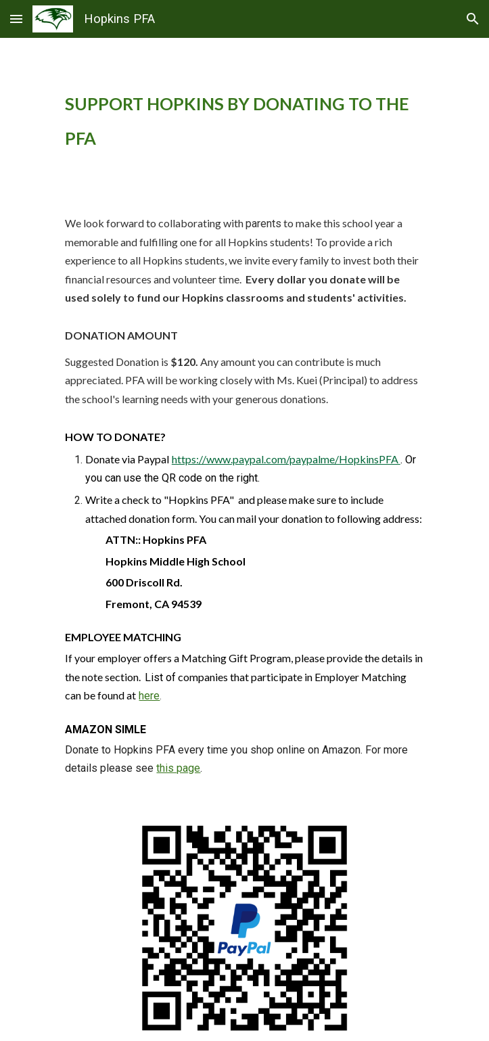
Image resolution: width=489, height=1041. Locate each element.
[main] (244, 120)
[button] (16, 18)
